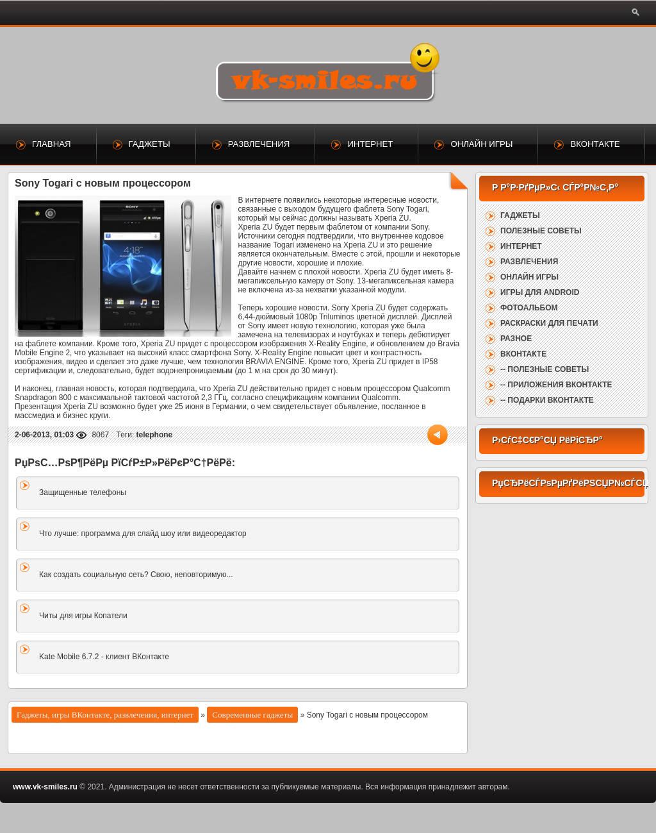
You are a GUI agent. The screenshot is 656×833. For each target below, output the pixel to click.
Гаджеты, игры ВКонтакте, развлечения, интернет (105, 714)
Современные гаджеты (252, 714)
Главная (51, 144)
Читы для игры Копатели (83, 615)
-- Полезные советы (544, 369)
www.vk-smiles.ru (45, 786)
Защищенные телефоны (82, 492)
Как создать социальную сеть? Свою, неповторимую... (136, 574)
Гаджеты (149, 144)
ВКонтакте (594, 144)
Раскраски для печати (549, 323)
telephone (154, 434)
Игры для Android (539, 292)
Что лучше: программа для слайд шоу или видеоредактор (143, 533)
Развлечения (259, 144)
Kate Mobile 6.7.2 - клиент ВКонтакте (104, 656)
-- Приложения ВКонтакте (556, 384)
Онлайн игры (481, 144)
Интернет (370, 144)
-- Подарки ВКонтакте (547, 400)
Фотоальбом (528, 307)
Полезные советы (541, 230)
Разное (516, 338)
